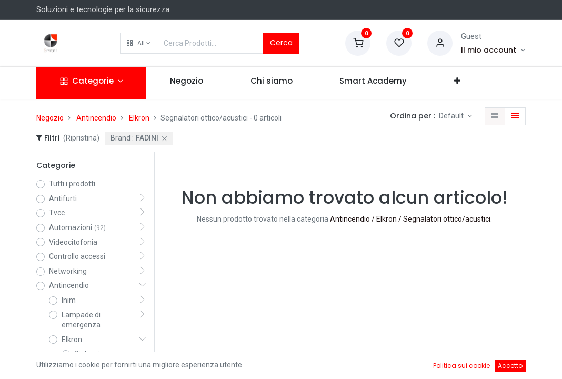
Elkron (139, 118)
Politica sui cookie (461, 365)
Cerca (281, 42)
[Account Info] (493, 50)
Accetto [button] (510, 365)
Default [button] (452, 116)
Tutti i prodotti (72, 183)
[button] (138, 43)
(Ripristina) (81, 138)
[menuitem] (186, 83)
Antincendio (96, 118)
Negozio (50, 118)
